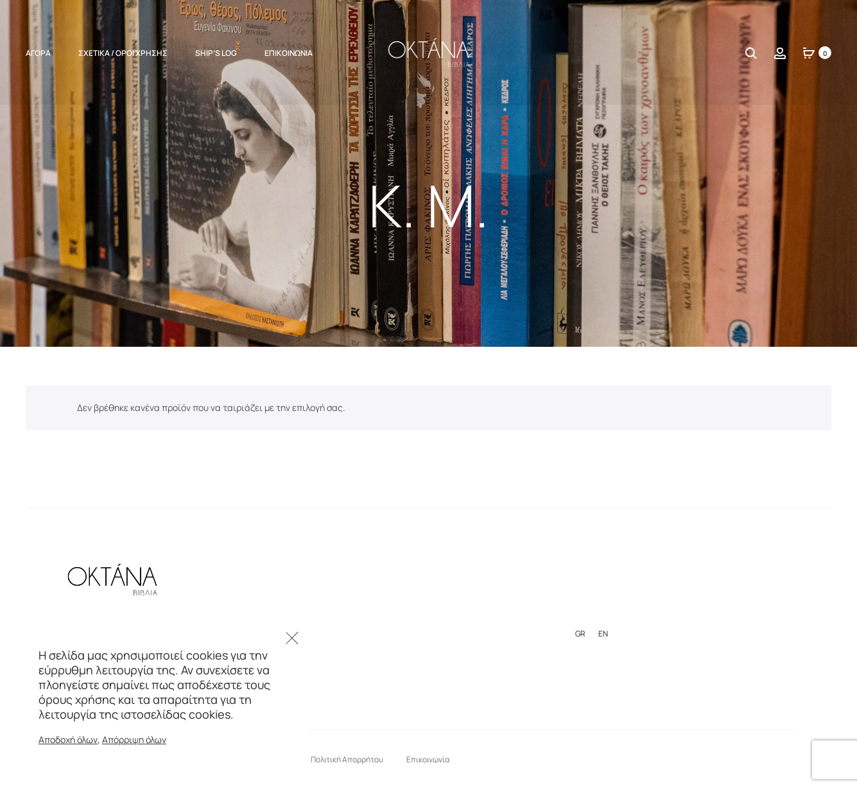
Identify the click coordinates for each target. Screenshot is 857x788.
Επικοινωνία (288, 53)
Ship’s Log (216, 53)
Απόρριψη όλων (134, 739)
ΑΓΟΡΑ (38, 53)
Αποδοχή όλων (68, 739)
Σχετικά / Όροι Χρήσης (123, 53)
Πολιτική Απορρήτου (347, 759)
